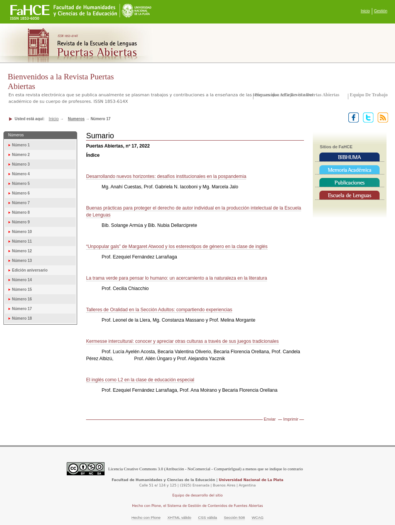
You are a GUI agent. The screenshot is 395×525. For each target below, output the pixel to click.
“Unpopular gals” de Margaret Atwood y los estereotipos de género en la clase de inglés (176, 246)
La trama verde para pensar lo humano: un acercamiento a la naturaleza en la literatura (176, 278)
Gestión (380, 11)
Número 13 (22, 260)
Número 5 (21, 183)
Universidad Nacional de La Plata (251, 480)
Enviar (270, 419)
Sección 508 (234, 517)
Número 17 (22, 309)
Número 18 (22, 318)
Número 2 (21, 155)
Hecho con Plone (146, 517)
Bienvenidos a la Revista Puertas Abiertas (297, 94)
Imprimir (290, 419)
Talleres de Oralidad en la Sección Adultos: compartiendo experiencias (159, 309)
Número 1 (21, 145)
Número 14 (22, 280)
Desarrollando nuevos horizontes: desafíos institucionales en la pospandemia (166, 176)
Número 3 (21, 164)
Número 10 (22, 232)
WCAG (257, 517)
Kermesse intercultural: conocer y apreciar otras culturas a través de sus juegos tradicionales (182, 341)
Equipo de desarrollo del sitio (197, 495)
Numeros (76, 119)
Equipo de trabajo (369, 94)
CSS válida (207, 517)
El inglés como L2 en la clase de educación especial (140, 379)
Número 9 (21, 222)
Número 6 (21, 193)
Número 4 (21, 174)
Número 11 (22, 241)
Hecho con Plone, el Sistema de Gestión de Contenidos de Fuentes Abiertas (197, 506)
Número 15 (22, 289)
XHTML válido (179, 517)
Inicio (365, 11)
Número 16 (22, 299)
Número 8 (21, 212)
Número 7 (21, 203)
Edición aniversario (29, 270)
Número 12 (22, 251)
